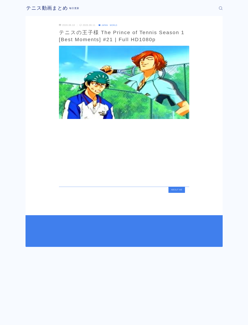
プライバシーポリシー (55, 319)
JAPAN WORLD (109, 25)
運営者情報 (31, 319)
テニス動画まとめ (48, 8)
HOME (29, 309)
